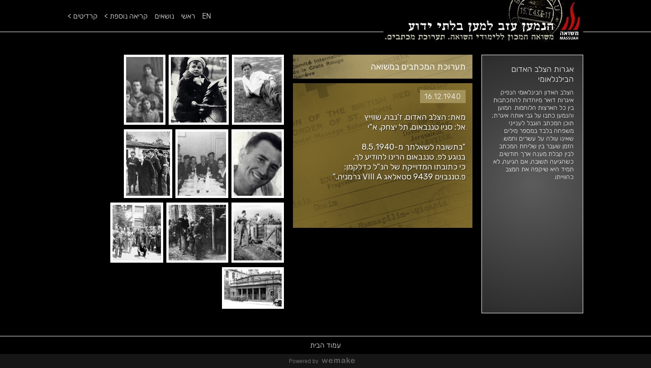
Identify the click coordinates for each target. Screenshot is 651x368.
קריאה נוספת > (126, 16)
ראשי (188, 16)
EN (206, 16)
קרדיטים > (83, 16)
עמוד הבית (325, 345)
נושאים (164, 16)
